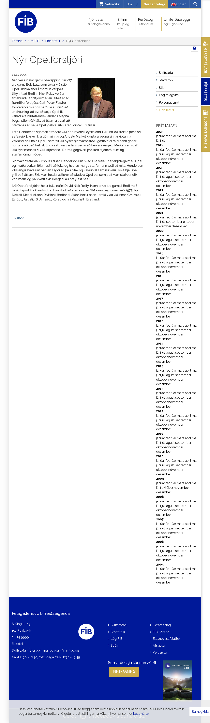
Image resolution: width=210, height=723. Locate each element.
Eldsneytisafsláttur (166, 639)
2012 (159, 411)
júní (159, 140)
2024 (160, 145)
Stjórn (115, 645)
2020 (160, 231)
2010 (159, 456)
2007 (160, 519)
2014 (159, 366)
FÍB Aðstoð (161, 632)
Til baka (18, 217)
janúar (161, 136)
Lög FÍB (116, 639)
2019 (159, 253)
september (183, 154)
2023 (159, 168)
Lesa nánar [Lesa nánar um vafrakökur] (141, 714)
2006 (160, 542)
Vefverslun (160, 652)
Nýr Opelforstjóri (78, 41)
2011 (159, 433)
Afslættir (159, 645)
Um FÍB (132, 4)
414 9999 (22, 637)
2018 (159, 276)
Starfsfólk (118, 632)
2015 (159, 343)
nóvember (175, 159)
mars (181, 136)
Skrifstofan (119, 625)
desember (163, 163)
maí (194, 136)
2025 (159, 132)
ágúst (170, 154)
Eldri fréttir (52, 41)
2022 (159, 190)
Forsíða (17, 41)
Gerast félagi (154, 4)
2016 (159, 321)
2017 (159, 298)
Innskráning (124, 671)
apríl (188, 136)
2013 (159, 389)
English (178, 4)
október (162, 159)
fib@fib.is (18, 644)
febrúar (171, 136)
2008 (160, 497)
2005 (160, 564)
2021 (159, 213)
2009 (160, 478)
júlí (163, 140)
